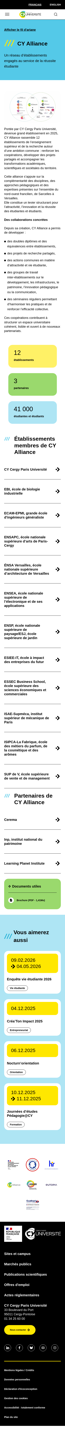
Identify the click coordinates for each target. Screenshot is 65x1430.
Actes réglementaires (21, 1295)
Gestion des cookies (16, 1398)
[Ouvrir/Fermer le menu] (7, 14)
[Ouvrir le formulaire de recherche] (56, 14)
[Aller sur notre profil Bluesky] (31, 1347)
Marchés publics (17, 1264)
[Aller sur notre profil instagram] (54, 1347)
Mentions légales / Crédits (19, 1370)
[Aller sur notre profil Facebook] (19, 1347)
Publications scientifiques (25, 1274)
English (55, 4)
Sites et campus (17, 1254)
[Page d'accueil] (30, 14)
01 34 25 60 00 (14, 1318)
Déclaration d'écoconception (20, 1389)
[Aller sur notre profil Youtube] (43, 1347)
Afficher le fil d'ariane (20, 30)
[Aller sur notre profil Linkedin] (7, 1347)
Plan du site (11, 1417)
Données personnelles (17, 1379)
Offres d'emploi (16, 1285)
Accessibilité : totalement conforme (24, 1407)
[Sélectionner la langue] (35, 5)
